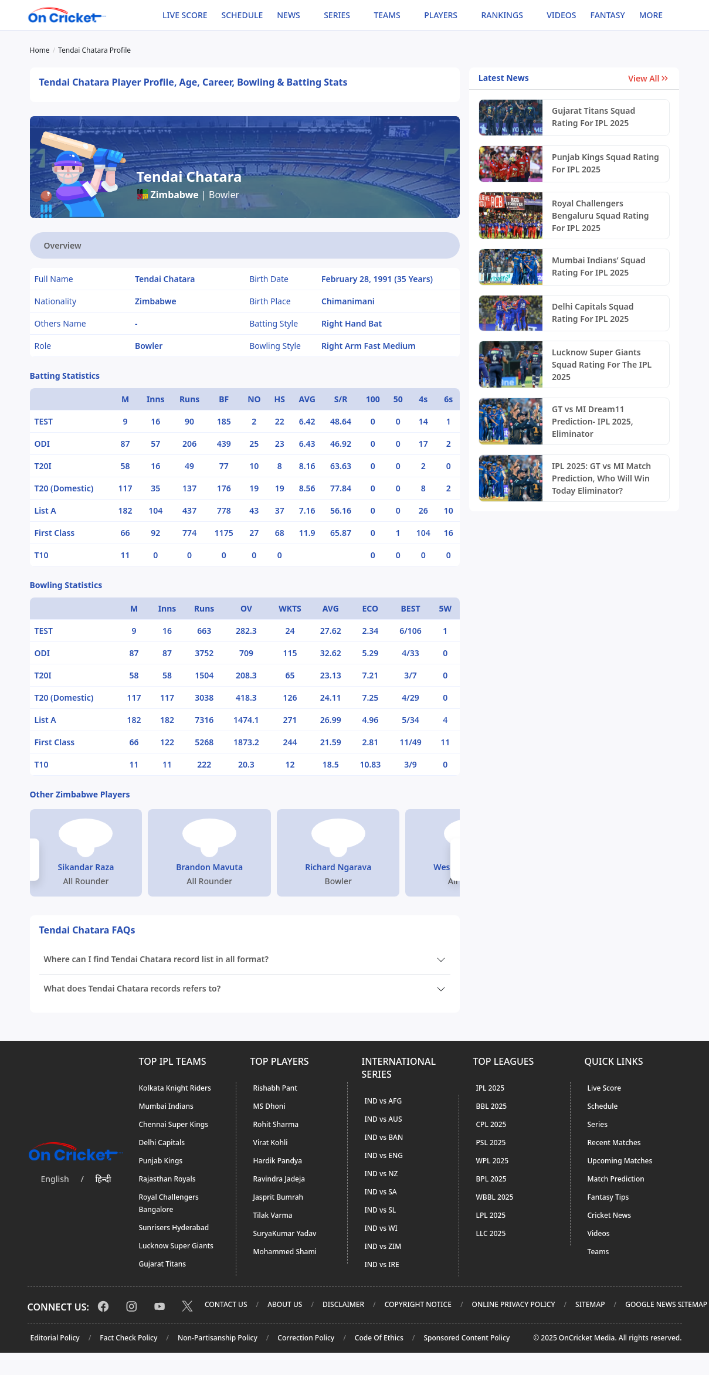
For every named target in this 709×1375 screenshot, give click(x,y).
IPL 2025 (490, 1088)
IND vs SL (380, 1210)
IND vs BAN (384, 1137)
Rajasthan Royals (167, 1179)
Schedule (242, 15)
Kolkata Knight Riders (175, 1088)
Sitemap (590, 1304)
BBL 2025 (491, 1106)
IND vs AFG (383, 1101)
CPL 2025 (491, 1124)
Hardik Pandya (278, 1161)
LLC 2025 (491, 1233)
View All (649, 78)
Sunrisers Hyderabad (174, 1228)
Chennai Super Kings (174, 1124)
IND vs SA (381, 1192)
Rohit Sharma (276, 1124)
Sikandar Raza (86, 866)
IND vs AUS (383, 1119)
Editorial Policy (55, 1338)
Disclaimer (343, 1304)
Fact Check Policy (128, 1338)
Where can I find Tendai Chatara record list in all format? (156, 959)
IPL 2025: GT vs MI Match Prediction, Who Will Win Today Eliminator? (601, 478)
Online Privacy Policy (513, 1304)
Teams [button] (387, 15)
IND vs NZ (381, 1174)
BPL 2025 (491, 1179)
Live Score (184, 15)
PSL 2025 (491, 1142)
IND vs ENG (384, 1155)
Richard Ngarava (338, 866)
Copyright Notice (418, 1304)
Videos (561, 15)
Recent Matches (614, 1142)
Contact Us (226, 1304)
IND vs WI (381, 1228)
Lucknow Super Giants (176, 1246)
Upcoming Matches (620, 1161)
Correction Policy (305, 1338)
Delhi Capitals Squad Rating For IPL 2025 (593, 312)
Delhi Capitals (162, 1142)
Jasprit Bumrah (278, 1197)
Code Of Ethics (379, 1338)
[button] (34, 859)
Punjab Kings (161, 1161)
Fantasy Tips (608, 1197)
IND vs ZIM (383, 1246)
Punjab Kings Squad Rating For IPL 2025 (605, 163)
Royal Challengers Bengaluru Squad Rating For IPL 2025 (600, 215)
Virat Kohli (270, 1142)
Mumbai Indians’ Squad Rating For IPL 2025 (599, 266)
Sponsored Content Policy (466, 1338)
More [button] (651, 15)
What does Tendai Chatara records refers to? (132, 988)
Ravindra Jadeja (279, 1179)
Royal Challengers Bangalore (169, 1203)
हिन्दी (103, 1178)
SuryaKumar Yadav (285, 1233)
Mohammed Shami (285, 1252)
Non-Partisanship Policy (217, 1338)
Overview (63, 245)
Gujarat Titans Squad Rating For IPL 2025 (593, 116)
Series (598, 1124)
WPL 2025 (492, 1161)
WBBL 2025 (495, 1197)
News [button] (288, 15)
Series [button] (337, 15)
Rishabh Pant (275, 1088)
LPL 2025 (491, 1215)
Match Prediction (616, 1179)
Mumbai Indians (166, 1106)
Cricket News (610, 1215)
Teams (598, 1252)
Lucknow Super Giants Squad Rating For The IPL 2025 (602, 364)
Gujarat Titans (162, 1264)
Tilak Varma (273, 1215)
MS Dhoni (269, 1106)
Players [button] (440, 15)
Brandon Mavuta (209, 866)
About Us (284, 1304)
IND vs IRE (382, 1264)
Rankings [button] (502, 15)
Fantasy (608, 15)
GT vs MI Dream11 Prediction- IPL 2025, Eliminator (592, 421)
